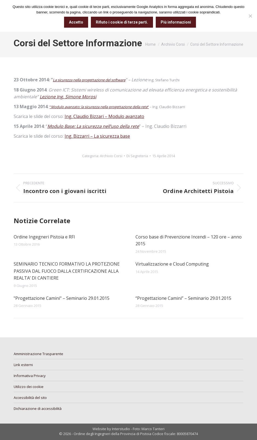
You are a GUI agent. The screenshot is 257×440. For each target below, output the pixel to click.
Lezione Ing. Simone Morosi (68, 97)
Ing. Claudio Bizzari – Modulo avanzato (104, 116)
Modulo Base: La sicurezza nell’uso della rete (93, 126)
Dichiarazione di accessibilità (38, 408)
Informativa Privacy (30, 375)
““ (99, 106)
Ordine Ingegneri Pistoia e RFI (44, 237)
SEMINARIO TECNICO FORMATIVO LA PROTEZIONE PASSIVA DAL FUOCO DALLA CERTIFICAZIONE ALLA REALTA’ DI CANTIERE (67, 271)
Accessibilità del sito (30, 397)
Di (137, 155)
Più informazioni (176, 22)
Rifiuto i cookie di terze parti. (122, 22)
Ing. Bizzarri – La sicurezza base (97, 136)
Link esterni (23, 364)
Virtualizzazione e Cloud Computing (172, 264)
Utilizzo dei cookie (29, 386)
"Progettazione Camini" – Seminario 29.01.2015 (61, 298)
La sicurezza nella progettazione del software (89, 79)
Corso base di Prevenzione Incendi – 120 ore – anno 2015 (188, 240)
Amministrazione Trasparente (38, 353)
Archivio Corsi (111, 155)
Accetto (76, 22)
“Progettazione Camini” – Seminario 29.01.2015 (183, 298)
